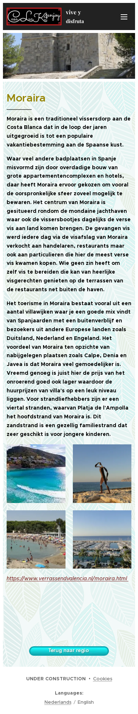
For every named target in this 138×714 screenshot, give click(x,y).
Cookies (102, 679)
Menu (124, 16)
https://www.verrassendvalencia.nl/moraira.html (67, 578)
